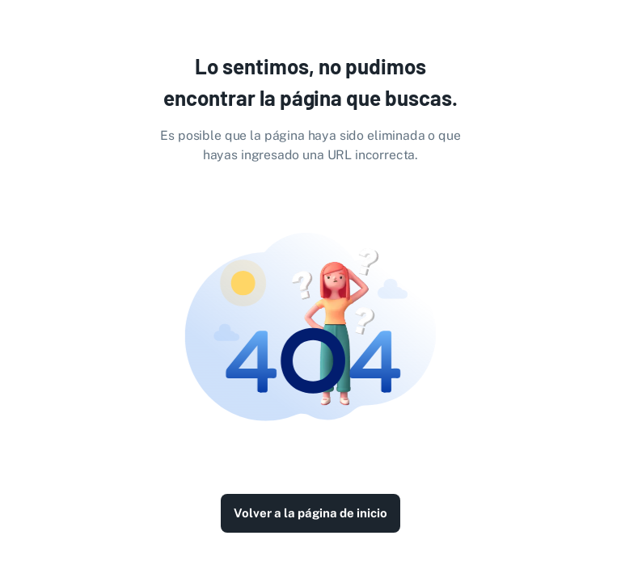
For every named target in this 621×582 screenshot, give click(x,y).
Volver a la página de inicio (310, 513)
